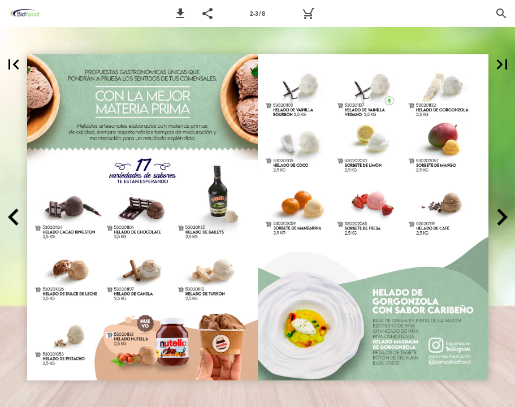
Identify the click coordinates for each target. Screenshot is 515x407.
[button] (180, 13)
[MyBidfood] (308, 13)
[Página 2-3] (258, 13)
